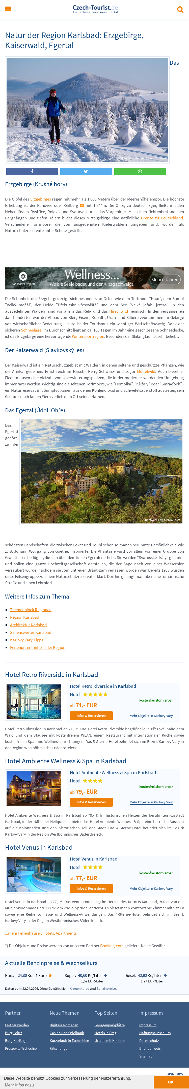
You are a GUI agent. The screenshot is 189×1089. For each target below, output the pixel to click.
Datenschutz (149, 1040)
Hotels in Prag (106, 1032)
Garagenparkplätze (110, 1024)
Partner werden (17, 1024)
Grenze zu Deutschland (162, 218)
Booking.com (112, 945)
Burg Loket (13, 1032)
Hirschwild (118, 311)
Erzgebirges (40, 199)
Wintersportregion (88, 336)
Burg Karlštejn (16, 1040)
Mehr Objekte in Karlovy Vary (151, 716)
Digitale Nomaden (64, 1024)
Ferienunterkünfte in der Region (37, 647)
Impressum (147, 1024)
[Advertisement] (97, 249)
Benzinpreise (106, 988)
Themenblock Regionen (30, 609)
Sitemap (145, 1056)
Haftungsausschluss (155, 1032)
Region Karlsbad (24, 617)
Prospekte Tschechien (22, 1048)
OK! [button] (171, 1082)
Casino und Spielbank (67, 1032)
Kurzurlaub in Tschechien (69, 1040)
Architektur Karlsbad (28, 625)
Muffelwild (146, 371)
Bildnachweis (149, 1048)
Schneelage (31, 330)
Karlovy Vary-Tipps (26, 640)
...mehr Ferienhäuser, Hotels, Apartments (41, 933)
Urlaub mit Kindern (110, 1040)
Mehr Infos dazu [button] (19, 1085)
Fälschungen (59, 1048)
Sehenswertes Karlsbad (30, 632)
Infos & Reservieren (91, 715)
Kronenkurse (79, 988)
